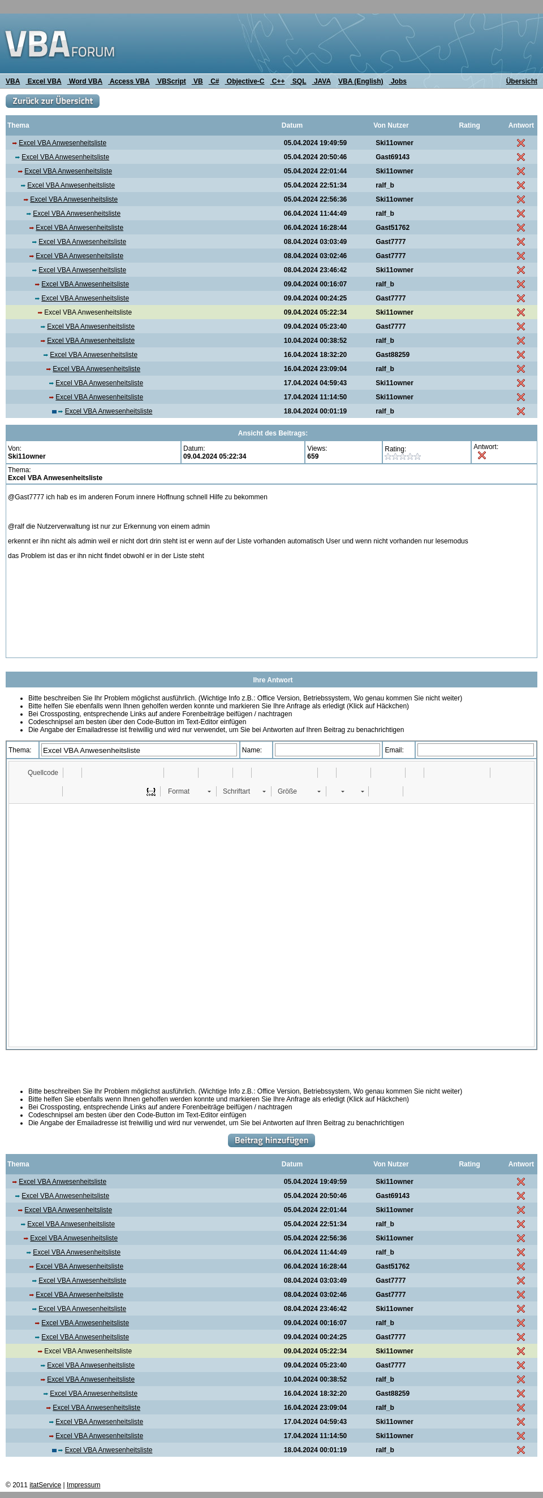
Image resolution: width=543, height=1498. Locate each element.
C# (214, 81)
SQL (299, 81)
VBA (13, 81)
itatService (45, 1485)
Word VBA (84, 81)
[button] (38, 772)
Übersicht (521, 81)
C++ (277, 81)
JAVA (321, 81)
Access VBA (129, 81)
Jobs (398, 81)
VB (197, 81)
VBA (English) (360, 81)
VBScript (171, 81)
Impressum (83, 1485)
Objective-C (244, 81)
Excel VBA (43, 81)
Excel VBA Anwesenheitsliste (62, 143)
